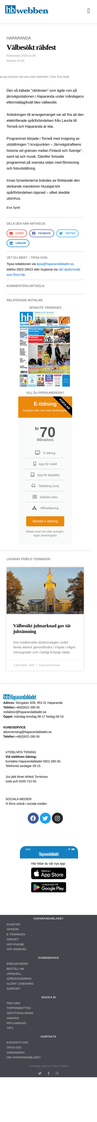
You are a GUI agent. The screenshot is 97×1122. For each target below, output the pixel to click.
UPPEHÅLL (14, 973)
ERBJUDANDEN (17, 963)
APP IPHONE (15, 944)
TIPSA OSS (14, 1047)
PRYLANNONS (16, 1023)
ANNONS (13, 1018)
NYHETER (13, 924)
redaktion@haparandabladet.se (24, 712)
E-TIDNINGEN (16, 934)
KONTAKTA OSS (17, 1042)
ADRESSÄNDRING (19, 978)
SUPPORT (13, 988)
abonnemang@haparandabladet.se (27, 732)
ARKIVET (13, 939)
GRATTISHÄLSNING (20, 1013)
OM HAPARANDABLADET (24, 1057)
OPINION (13, 929)
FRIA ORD (13, 1003)
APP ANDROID (16, 949)
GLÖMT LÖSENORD (20, 983)
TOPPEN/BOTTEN (19, 1008)
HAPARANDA (19, 38)
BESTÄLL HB (15, 968)
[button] (89, 11)
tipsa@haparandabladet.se (55, 264)
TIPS (10, 1028)
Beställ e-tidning (45, 521)
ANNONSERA (16, 1052)
